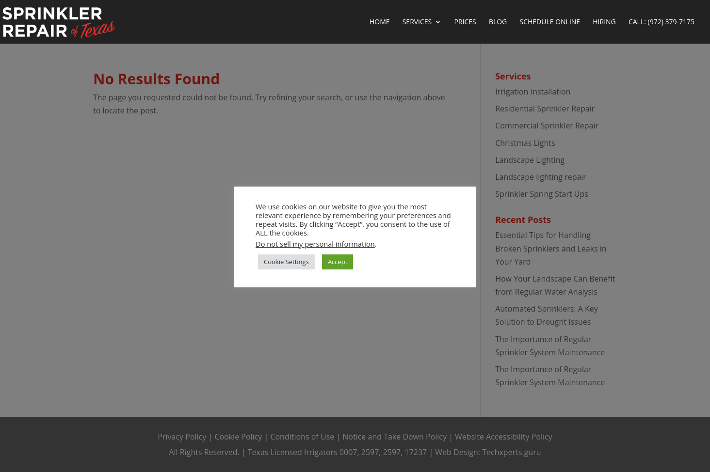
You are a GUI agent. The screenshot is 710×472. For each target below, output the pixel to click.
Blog (498, 22)
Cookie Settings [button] (286, 261)
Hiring (604, 22)
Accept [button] (338, 261)
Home (380, 22)
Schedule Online (549, 22)
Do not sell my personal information (315, 244)
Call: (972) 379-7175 (661, 22)
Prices (465, 22)
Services (417, 22)
